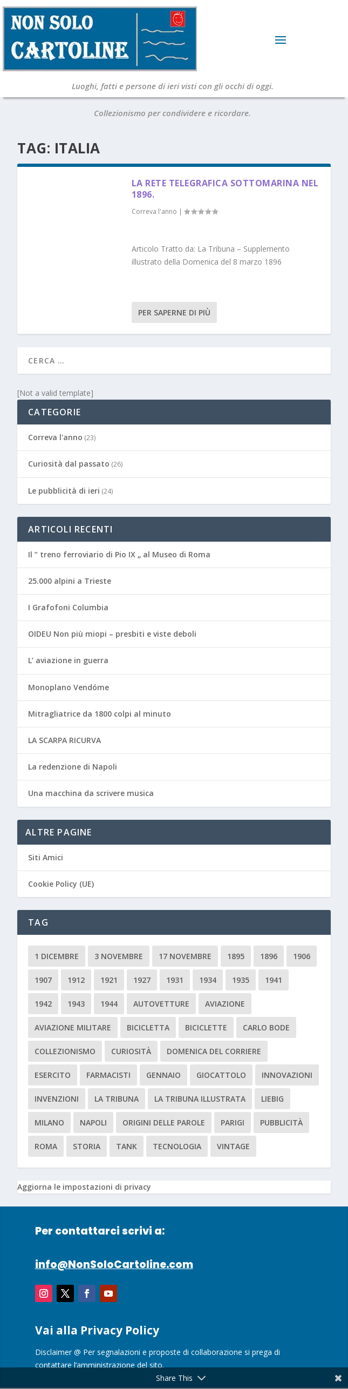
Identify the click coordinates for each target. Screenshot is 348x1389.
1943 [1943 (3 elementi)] (76, 1004)
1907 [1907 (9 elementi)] (43, 980)
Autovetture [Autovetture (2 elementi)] (161, 1004)
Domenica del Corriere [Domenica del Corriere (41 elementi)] (214, 1051)
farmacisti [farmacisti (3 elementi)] (108, 1075)
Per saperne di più (174, 312)
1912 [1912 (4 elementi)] (76, 980)
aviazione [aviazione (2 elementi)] (225, 1004)
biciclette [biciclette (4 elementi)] (206, 1027)
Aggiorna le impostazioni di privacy (84, 1187)
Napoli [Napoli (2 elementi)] (93, 1122)
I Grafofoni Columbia (68, 607)
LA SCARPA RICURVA (64, 740)
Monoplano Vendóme (68, 687)
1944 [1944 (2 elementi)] (109, 1004)
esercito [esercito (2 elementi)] (53, 1075)
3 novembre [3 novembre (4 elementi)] (118, 956)
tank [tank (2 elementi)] (126, 1146)
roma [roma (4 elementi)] (46, 1146)
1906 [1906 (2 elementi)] (301, 956)
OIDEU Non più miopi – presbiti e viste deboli (112, 634)
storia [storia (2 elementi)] (86, 1146)
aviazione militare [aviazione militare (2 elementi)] (73, 1027)
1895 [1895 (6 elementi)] (235, 956)
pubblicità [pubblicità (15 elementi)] (281, 1122)
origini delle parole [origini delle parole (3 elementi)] (163, 1122)
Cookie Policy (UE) (61, 884)
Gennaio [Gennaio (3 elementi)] (163, 1075)
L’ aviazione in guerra (68, 660)
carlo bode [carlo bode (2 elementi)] (266, 1027)
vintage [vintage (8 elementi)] (233, 1146)
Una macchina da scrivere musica (91, 793)
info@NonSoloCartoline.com (114, 1264)
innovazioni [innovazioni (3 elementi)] (287, 1075)
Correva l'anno (154, 211)
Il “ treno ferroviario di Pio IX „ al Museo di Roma (119, 554)
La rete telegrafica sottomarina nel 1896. (225, 188)
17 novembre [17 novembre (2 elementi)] (185, 956)
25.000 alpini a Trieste (69, 581)
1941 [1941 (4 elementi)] (273, 980)
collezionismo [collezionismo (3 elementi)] (65, 1051)
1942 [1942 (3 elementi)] (43, 1004)
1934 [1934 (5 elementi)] (207, 980)
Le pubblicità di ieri (64, 491)
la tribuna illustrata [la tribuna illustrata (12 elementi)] (199, 1099)
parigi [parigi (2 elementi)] (232, 1122)
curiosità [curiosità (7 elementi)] (131, 1051)
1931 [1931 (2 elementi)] (174, 980)
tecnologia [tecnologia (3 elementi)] (177, 1146)
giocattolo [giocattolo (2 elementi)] (221, 1075)
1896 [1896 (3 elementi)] (268, 956)
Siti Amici (45, 857)
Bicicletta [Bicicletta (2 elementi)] (148, 1027)
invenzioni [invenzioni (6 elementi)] (57, 1099)
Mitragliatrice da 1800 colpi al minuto (99, 714)
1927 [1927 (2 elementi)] (142, 980)
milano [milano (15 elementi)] (49, 1122)
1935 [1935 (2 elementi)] (240, 980)
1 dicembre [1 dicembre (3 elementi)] (57, 956)
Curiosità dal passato (69, 463)
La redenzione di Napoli (72, 766)
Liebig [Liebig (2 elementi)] (272, 1099)
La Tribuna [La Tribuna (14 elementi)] (116, 1099)
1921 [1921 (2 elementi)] (109, 980)
